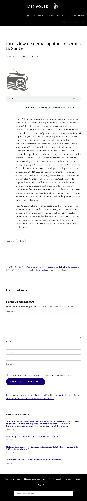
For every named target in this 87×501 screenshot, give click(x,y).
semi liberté (20, 241)
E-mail (8, 353)
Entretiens (22, 56)
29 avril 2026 (10, 429)
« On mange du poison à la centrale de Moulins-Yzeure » (32, 436)
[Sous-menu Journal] (34, 15)
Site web (9, 364)
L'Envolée (37, 6)
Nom (8, 342)
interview (10, 241)
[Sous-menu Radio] (44, 15)
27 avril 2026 (10, 440)
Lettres (34, 56)
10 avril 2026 (10, 463)
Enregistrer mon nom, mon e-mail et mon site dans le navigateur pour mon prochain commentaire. (40, 375)
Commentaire (11, 311)
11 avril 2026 (10, 453)
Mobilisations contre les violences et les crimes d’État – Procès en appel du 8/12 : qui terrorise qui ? (42, 448)
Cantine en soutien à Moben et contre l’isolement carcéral (34, 459)
